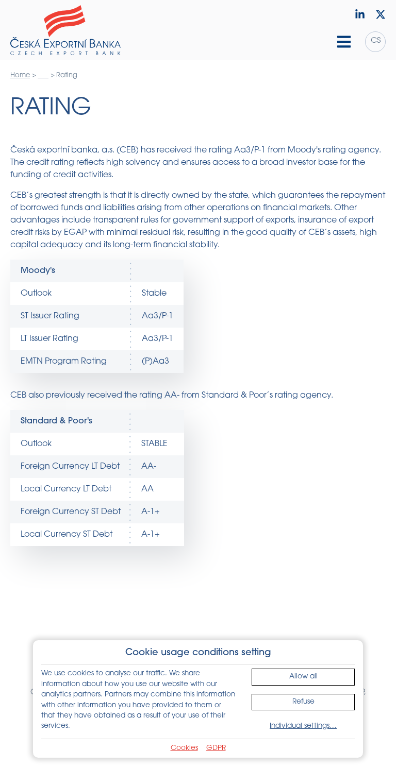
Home (20, 75)
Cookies (184, 748)
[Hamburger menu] (344, 42)
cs (376, 41)
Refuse (303, 701)
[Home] (65, 30)
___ (43, 75)
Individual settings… (303, 726)
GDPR (216, 748)
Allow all (303, 676)
